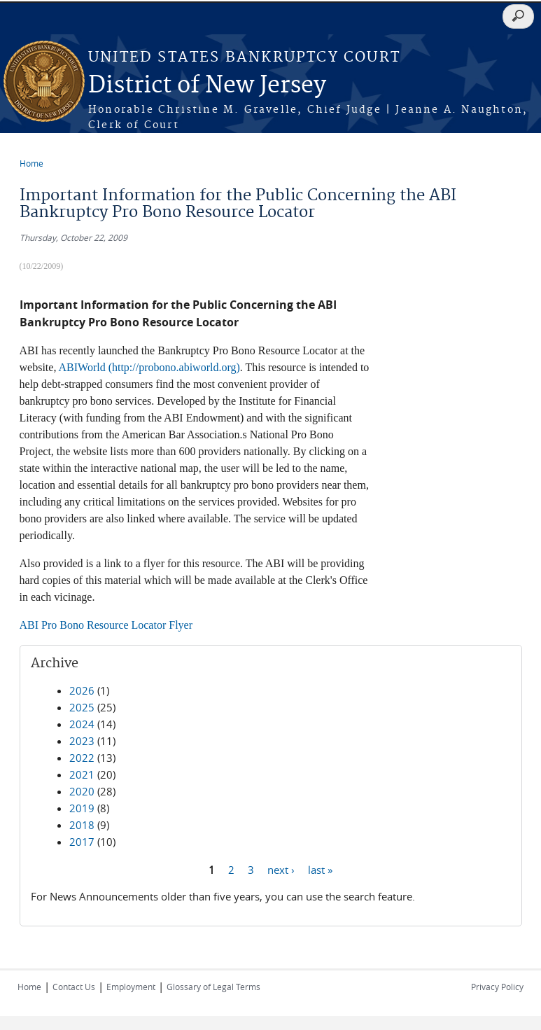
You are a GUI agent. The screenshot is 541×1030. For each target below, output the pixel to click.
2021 (81, 774)
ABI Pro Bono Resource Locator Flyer (106, 625)
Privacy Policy (497, 986)
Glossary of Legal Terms (213, 986)
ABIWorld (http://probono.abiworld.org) (149, 367)
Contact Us (73, 986)
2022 (81, 758)
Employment (130, 986)
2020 (81, 791)
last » (320, 869)
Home (31, 163)
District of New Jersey (207, 85)
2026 (81, 690)
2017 (81, 842)
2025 (81, 707)
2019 (81, 808)
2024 (81, 724)
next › (281, 869)
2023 (81, 741)
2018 (81, 825)
